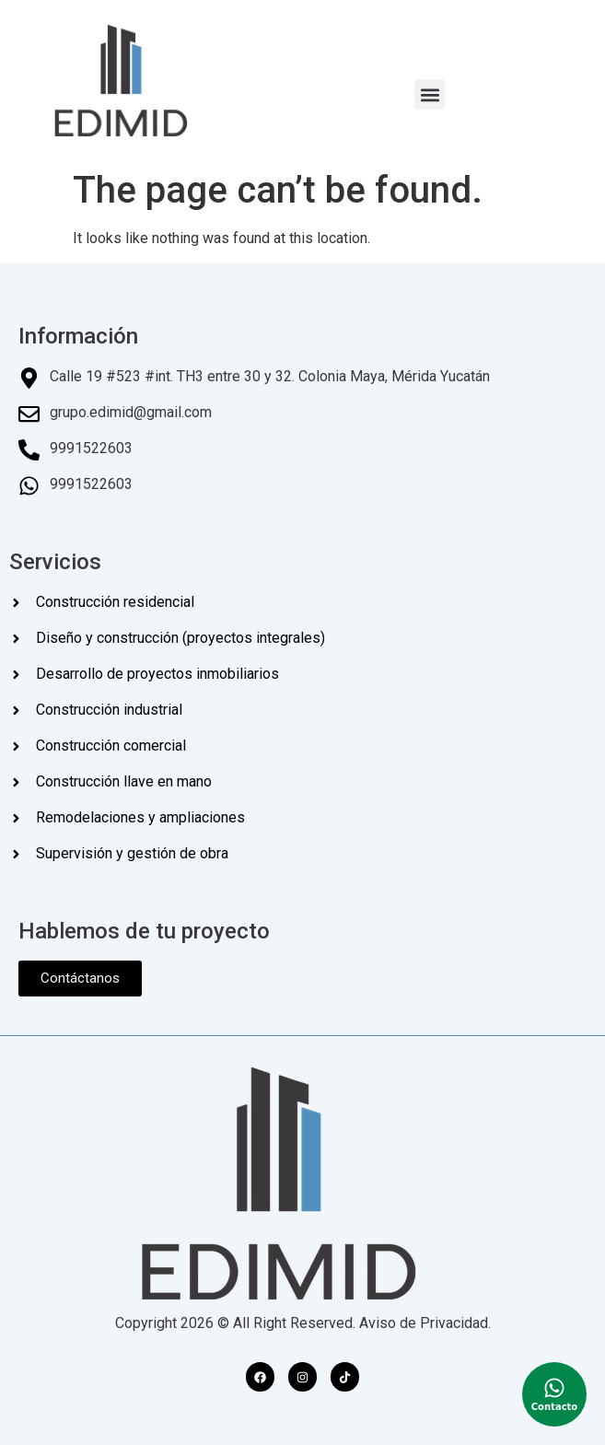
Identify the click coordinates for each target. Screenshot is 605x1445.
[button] (429, 94)
